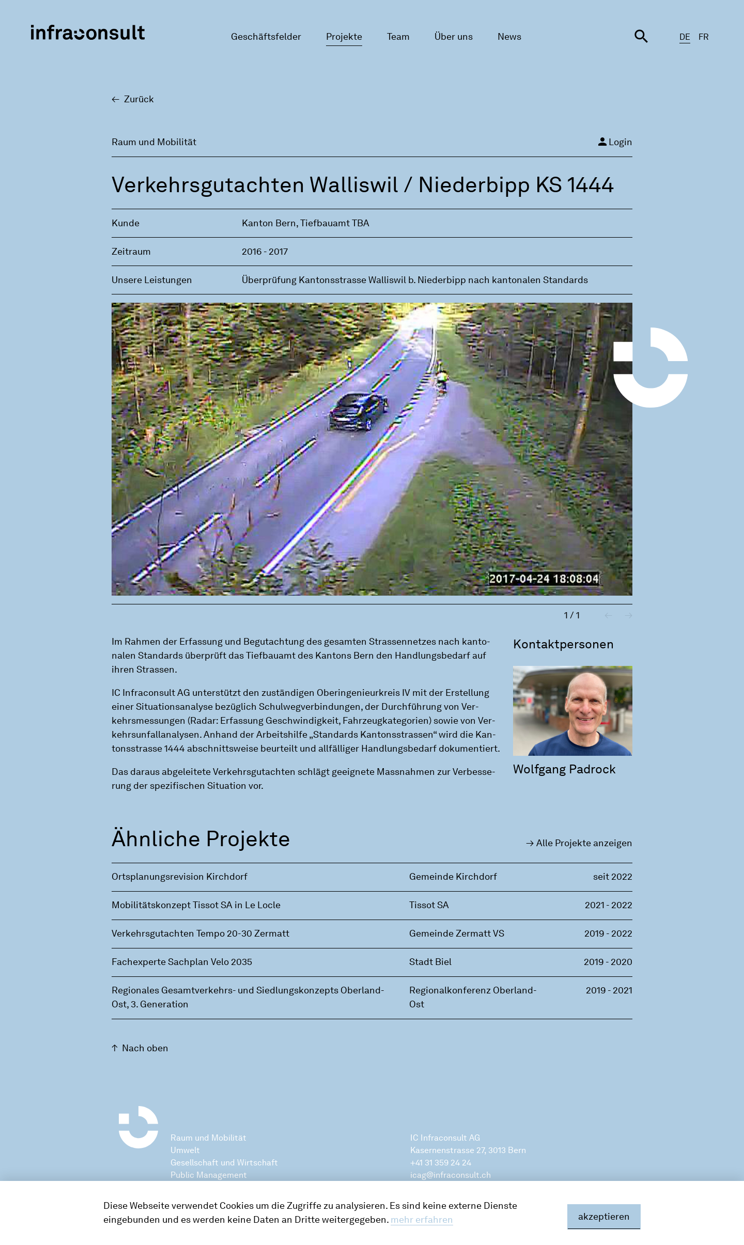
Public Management (209, 1175)
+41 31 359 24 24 (440, 1163)
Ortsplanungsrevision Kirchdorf (179, 876)
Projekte (344, 36)
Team (398, 36)
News (509, 36)
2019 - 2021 (609, 990)
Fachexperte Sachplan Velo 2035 (182, 962)
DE (684, 37)
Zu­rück (139, 99)
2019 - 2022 (608, 933)
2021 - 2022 (608, 905)
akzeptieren (604, 1216)
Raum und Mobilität (208, 1138)
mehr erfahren (422, 1219)
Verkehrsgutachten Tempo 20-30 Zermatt (200, 933)
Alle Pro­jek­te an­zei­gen (584, 843)
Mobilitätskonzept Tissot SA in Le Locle (196, 905)
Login (614, 141)
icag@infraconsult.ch (450, 1175)
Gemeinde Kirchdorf (453, 876)
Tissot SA (429, 905)
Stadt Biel (430, 962)
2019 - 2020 (608, 962)
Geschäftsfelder (266, 36)
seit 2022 (612, 876)
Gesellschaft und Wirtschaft (224, 1163)
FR (704, 37)
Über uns (454, 36)
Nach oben (145, 1048)
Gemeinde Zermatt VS (456, 933)
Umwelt (185, 1150)
